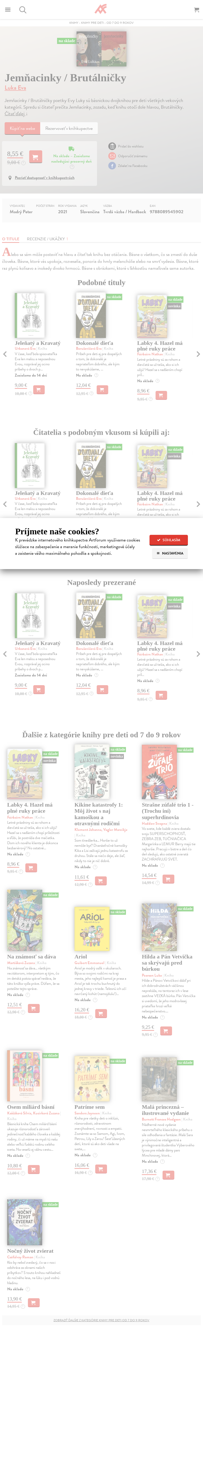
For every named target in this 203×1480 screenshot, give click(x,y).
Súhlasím (168, 540)
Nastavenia (169, 553)
